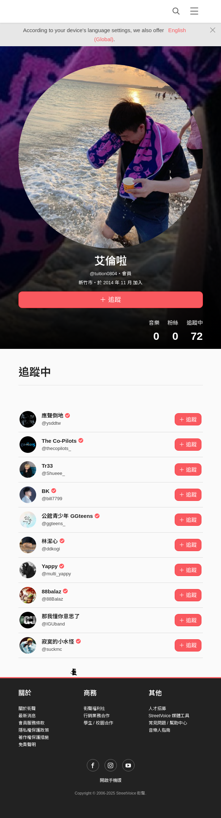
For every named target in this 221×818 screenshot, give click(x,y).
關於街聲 (27, 708)
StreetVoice (48, 11)
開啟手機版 (111, 780)
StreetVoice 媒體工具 (169, 715)
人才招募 (157, 708)
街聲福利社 (94, 708)
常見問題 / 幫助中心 (168, 723)
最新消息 (27, 715)
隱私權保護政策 (33, 730)
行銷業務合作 (97, 715)
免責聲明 (27, 744)
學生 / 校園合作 (98, 723)
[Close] (213, 30)
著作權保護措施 (33, 737)
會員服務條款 (31, 723)
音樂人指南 (159, 730)
